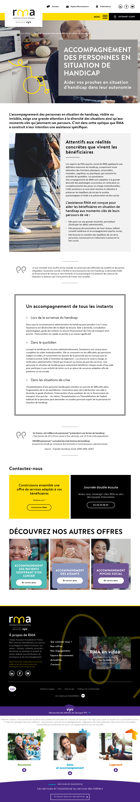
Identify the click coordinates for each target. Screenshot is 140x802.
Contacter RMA (39, 507)
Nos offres (25, 33)
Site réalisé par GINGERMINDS (67, 696)
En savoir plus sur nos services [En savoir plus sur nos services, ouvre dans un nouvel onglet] (71, 797)
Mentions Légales (47, 689)
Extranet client (127, 16)
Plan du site (69, 689)
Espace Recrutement (80, 6)
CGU (60, 689)
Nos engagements (60, 650)
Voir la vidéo (105, 660)
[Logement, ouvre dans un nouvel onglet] (115, 752)
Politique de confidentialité (89, 689)
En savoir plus (29, 582)
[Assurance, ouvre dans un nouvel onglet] (24, 752)
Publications (105, 6)
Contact (55, 6)
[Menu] (99, 17)
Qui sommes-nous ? (61, 641)
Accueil (14, 33)
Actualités (56, 660)
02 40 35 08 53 (100, 505)
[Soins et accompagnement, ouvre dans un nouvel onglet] (70, 754)
